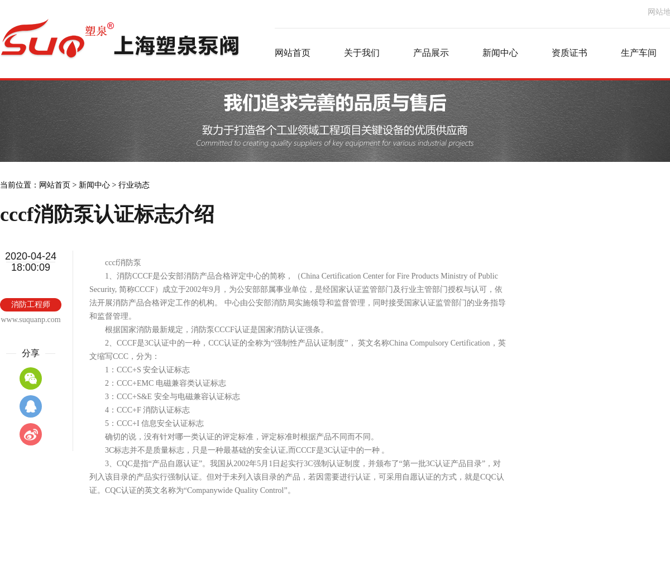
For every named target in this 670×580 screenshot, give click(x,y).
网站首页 (54, 185)
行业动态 (134, 185)
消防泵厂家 (120, 53)
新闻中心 (94, 185)
